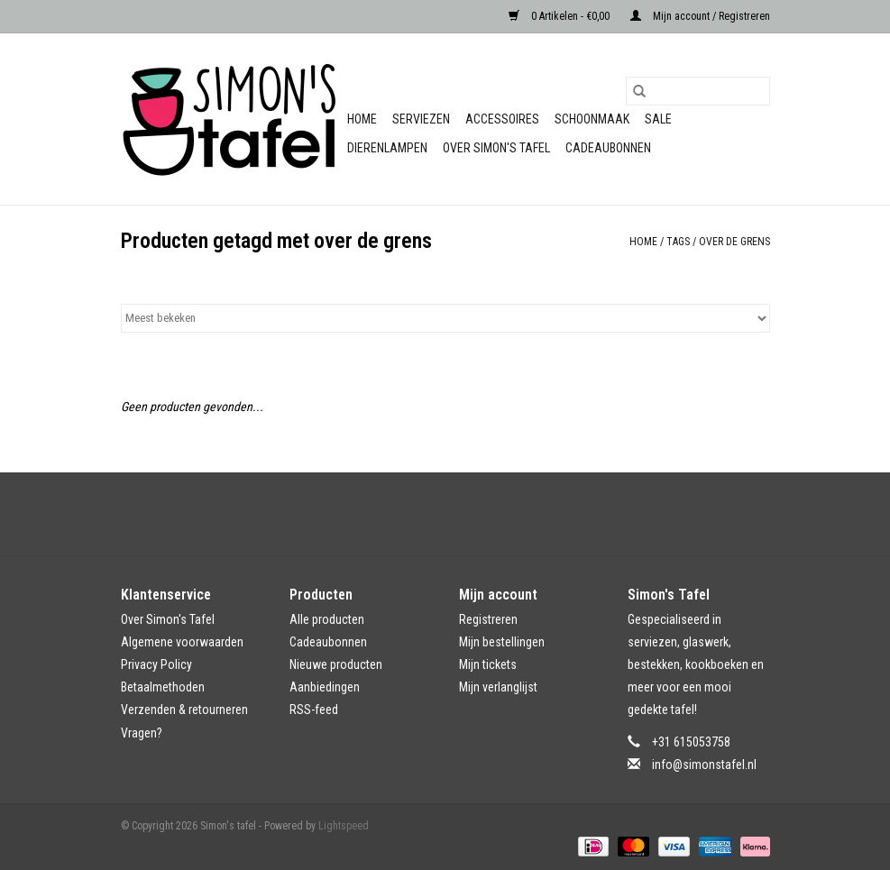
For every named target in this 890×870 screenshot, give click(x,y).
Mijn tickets (488, 664)
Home (362, 119)
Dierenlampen (387, 148)
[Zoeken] (698, 91)
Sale (658, 119)
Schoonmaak (592, 119)
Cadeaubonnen (608, 148)
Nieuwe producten (335, 664)
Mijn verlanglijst (498, 687)
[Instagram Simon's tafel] (460, 513)
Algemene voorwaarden (182, 642)
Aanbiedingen (324, 687)
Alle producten (326, 619)
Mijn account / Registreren (700, 16)
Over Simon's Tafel (496, 148)
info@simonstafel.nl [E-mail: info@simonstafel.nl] (704, 764)
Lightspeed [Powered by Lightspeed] (343, 826)
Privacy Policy (156, 664)
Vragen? (141, 733)
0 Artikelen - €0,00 (560, 16)
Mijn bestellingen (502, 642)
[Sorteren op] (445, 318)
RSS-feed (313, 709)
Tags (678, 241)
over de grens (734, 241)
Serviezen (421, 119)
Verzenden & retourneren (184, 709)
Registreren (488, 619)
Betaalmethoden (163, 687)
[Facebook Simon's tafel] (429, 513)
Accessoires (502, 119)
